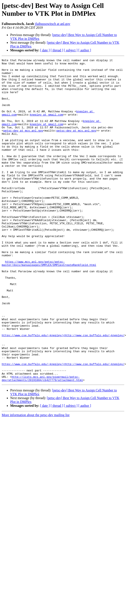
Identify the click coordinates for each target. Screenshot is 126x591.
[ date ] (45, 50)
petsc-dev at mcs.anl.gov (23, 145)
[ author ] (84, 50)
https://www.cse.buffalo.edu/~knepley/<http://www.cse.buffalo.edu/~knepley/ (63, 391)
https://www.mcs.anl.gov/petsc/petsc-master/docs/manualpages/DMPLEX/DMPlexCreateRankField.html (49, 304)
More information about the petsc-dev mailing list (35, 479)
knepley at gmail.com (46, 126)
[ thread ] (57, 50)
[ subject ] (71, 50)
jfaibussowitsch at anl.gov (52, 24)
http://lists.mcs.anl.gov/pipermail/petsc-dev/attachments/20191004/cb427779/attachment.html (42, 442)
